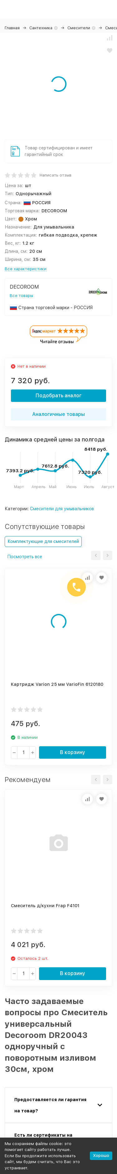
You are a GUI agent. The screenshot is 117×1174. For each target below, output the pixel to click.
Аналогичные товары (58, 414)
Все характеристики (25, 268)
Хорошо (101, 1155)
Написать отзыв (55, 175)
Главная (12, 28)
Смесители (78, 28)
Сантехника (40, 28)
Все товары (21, 295)
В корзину (72, 752)
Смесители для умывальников (62, 508)
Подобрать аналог (58, 395)
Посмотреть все (24, 556)
